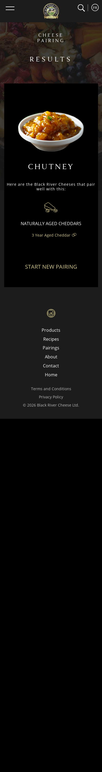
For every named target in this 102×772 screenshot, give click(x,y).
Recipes (51, 339)
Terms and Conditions (51, 388)
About (51, 357)
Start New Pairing (51, 266)
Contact (51, 366)
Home (51, 375)
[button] (81, 8)
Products (51, 330)
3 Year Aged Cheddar (51, 235)
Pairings (51, 348)
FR (95, 7)
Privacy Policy (51, 396)
